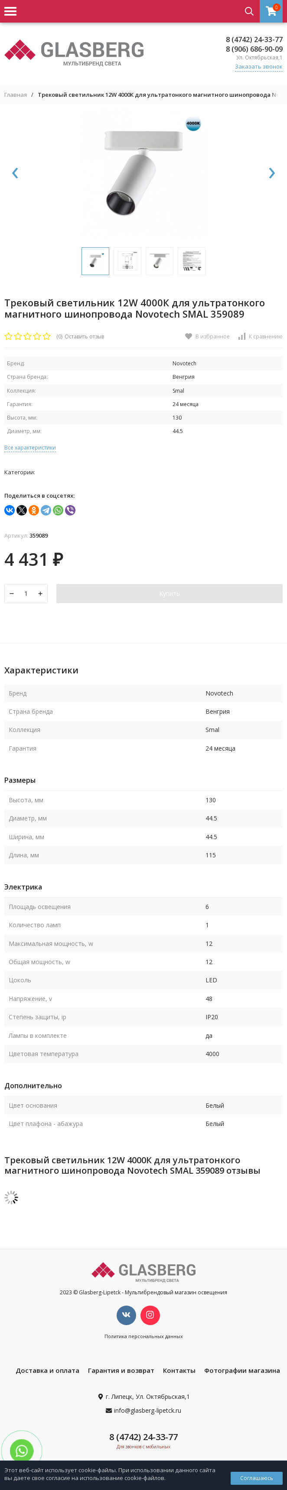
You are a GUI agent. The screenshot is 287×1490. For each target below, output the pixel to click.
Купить (169, 593)
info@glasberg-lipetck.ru (147, 1410)
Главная (15, 95)
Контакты (179, 1370)
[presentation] (15, 173)
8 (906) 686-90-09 (254, 49)
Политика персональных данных (143, 1336)
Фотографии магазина (242, 1370)
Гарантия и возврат (121, 1370)
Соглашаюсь (256, 1478)
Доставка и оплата (47, 1370)
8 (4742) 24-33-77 (254, 39)
